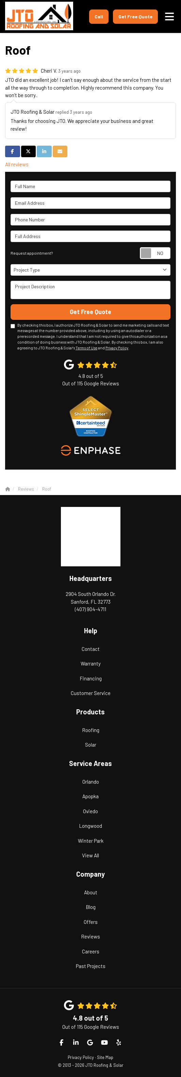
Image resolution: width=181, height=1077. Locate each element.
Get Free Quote (135, 16)
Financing (91, 678)
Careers (90, 951)
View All (90, 855)
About (90, 892)
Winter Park (90, 841)
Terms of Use (86, 348)
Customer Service (91, 693)
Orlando (90, 782)
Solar (90, 745)
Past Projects (90, 966)
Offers (91, 922)
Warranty (91, 663)
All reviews (17, 164)
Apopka (90, 796)
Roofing (90, 730)
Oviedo (90, 811)
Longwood (90, 826)
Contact (91, 649)
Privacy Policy (116, 348)
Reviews (90, 936)
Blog (91, 907)
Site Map (105, 1057)
